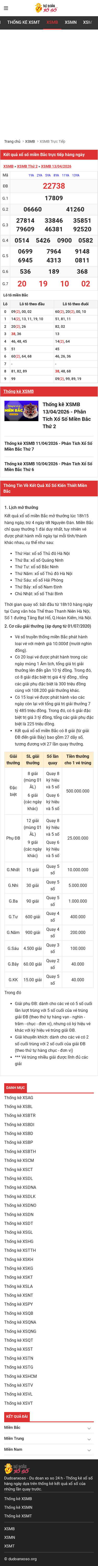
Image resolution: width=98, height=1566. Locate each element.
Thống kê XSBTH (20, 1151)
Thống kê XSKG (18, 1268)
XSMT (9, 1546)
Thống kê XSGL (18, 1232)
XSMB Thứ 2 (27, 166)
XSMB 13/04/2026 (56, 166)
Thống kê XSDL (18, 1178)
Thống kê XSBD (18, 1133)
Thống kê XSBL (18, 1106)
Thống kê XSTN (18, 1358)
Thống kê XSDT (18, 1223)
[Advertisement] (49, 87)
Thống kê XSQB (18, 1313)
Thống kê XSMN (18, 1507)
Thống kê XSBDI (19, 1124)
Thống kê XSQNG (20, 1331)
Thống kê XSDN (18, 1214)
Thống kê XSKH (18, 1259)
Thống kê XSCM (19, 1160)
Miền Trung (14, 1438)
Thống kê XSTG (18, 1367)
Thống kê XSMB (18, 391)
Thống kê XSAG (18, 1097)
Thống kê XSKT (18, 1277)
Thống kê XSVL (18, 1394)
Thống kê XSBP (18, 1142)
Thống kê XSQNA (20, 1322)
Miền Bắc (12, 1427)
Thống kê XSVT (18, 1403)
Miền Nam (13, 1449)
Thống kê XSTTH (20, 1250)
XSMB (52, 22)
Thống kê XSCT (18, 1169)
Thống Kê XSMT (23, 22)
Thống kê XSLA (18, 1286)
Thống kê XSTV (18, 1385)
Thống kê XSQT (18, 1340)
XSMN (71, 22)
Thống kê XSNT (18, 1295)
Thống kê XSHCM (20, 1376)
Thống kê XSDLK (20, 1196)
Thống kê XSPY (18, 1304)
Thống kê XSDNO (20, 1205)
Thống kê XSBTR (20, 1115)
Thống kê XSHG (18, 1241)
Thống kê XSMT (18, 1516)
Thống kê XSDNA (20, 1187)
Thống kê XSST (18, 1349)
